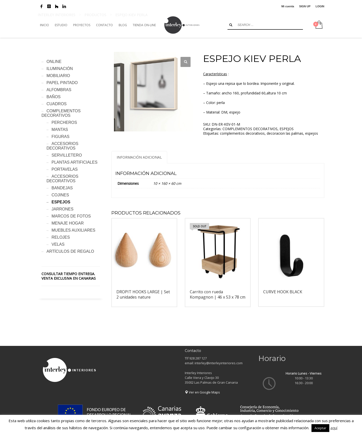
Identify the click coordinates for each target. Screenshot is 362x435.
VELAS (58, 244)
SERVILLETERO (67, 155)
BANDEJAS (62, 188)
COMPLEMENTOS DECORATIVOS (250, 128)
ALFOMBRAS (59, 90)
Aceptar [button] (320, 428)
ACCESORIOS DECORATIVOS (62, 145)
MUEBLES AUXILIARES (73, 230)
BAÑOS (54, 97)
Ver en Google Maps (202, 392)
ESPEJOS (287, 128)
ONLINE (54, 61)
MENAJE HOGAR (68, 223)
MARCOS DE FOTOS (71, 216)
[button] (185, 62)
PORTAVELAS (65, 169)
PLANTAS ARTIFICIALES (75, 162)
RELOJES (61, 237)
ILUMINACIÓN (60, 68)
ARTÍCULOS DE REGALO (70, 251)
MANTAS (60, 129)
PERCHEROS (64, 122)
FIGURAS (60, 136)
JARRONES (62, 209)
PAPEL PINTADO (62, 83)
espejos (311, 133)
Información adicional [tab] (139, 157)
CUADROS (57, 104)
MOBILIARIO (58, 76)
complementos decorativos (242, 133)
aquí (333, 427)
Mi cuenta (287, 6)
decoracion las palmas (285, 133)
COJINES (60, 195)
